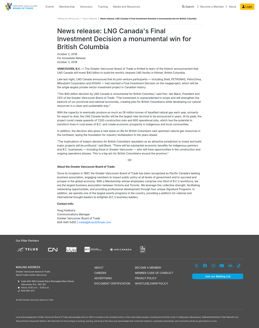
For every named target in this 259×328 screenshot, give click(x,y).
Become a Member (212, 6)
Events (50, 6)
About (232, 6)
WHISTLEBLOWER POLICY (151, 283)
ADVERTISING (103, 278)
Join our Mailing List (218, 276)
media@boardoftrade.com (94, 222)
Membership (67, 6)
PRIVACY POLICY (146, 278)
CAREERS (100, 273)
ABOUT (99, 267)
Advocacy (86, 6)
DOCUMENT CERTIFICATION (112, 283)
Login (247, 6)
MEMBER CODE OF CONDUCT (154, 273)
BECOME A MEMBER (148, 267)
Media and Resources (126, 6)
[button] (188, 6)
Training (103, 6)
